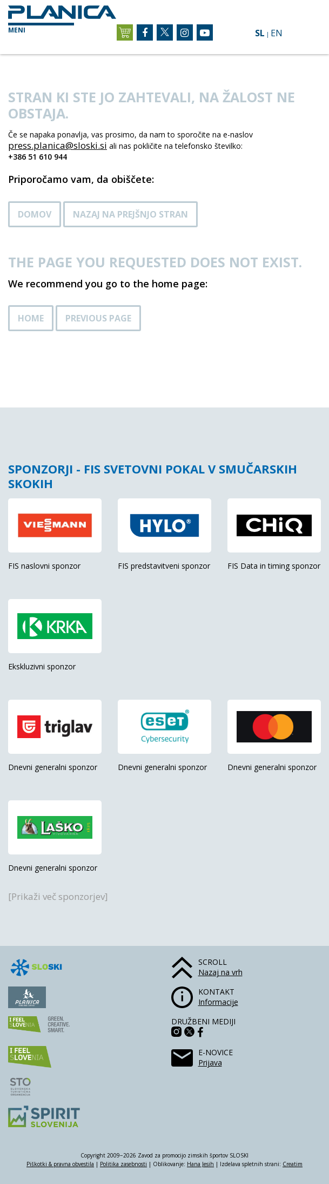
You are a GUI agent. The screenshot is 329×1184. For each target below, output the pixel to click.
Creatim (293, 1164)
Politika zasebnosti (123, 1164)
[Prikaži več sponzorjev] (58, 896)
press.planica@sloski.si (57, 145)
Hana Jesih (200, 1164)
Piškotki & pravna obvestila (60, 1164)
